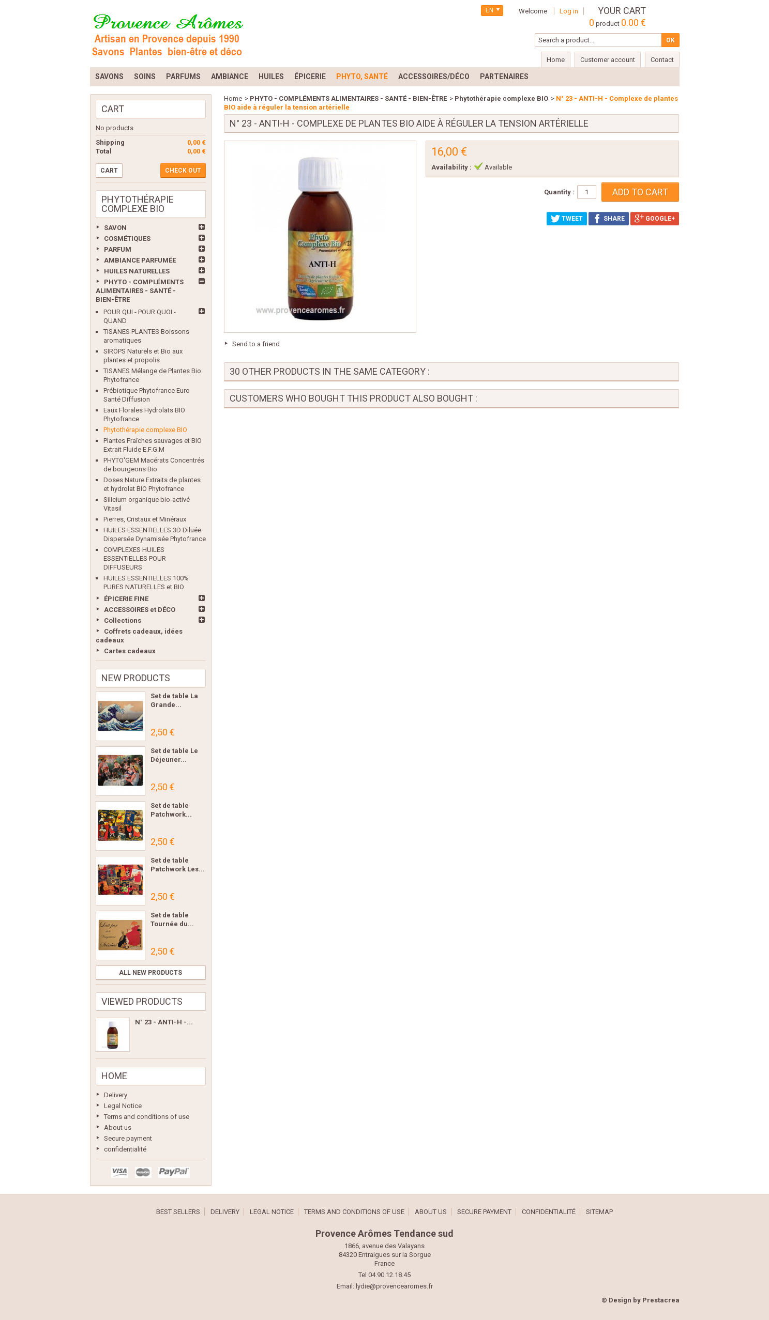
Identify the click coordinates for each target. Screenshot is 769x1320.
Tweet (567, 218)
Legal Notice (123, 1106)
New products (135, 677)
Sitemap (599, 1212)
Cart (112, 108)
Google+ (655, 218)
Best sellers (178, 1212)
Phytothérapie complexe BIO (145, 430)
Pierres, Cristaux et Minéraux (144, 519)
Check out (183, 170)
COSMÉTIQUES (127, 238)
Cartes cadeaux (130, 651)
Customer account (607, 60)
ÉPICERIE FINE (126, 599)
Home (114, 1075)
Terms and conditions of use (146, 1117)
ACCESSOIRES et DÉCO (139, 609)
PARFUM (117, 249)
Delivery (115, 1095)
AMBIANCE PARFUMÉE (140, 260)
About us (117, 1127)
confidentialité (125, 1149)
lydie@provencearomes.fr (394, 1286)
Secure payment (128, 1138)
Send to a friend (256, 344)
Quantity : (559, 192)
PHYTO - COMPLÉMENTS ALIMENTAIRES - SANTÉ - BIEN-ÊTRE (140, 290)
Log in (569, 11)
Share (609, 218)
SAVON (115, 228)
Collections (122, 620)
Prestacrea (661, 1300)
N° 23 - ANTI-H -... (164, 1022)
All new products (150, 972)
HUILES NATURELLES (137, 271)
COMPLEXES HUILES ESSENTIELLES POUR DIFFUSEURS (134, 558)
